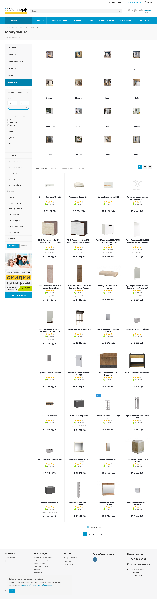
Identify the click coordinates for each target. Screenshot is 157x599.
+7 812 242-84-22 (138, 559)
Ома (50, 154)
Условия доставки (41, 566)
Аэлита (49, 70)
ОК (12, 591)
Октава (137, 126)
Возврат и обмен (70, 558)
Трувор (107, 154)
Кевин (107, 98)
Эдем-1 (137, 154)
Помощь (67, 553)
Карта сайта (68, 564)
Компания (10, 553)
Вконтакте (95, 559)
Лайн (137, 98)
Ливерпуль (50, 126)
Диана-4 (49, 98)
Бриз (108, 70)
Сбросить (24, 246)
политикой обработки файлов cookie (37, 585)
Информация (40, 553)
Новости (8, 561)
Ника (108, 126)
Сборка (37, 569)
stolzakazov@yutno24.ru (140, 564)
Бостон (79, 70)
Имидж (78, 98)
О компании (10, 558)
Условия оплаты (40, 563)
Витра (137, 70)
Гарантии (67, 561)
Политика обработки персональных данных (43, 559)
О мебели (38, 572)
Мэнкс (78, 126)
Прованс (78, 154)
